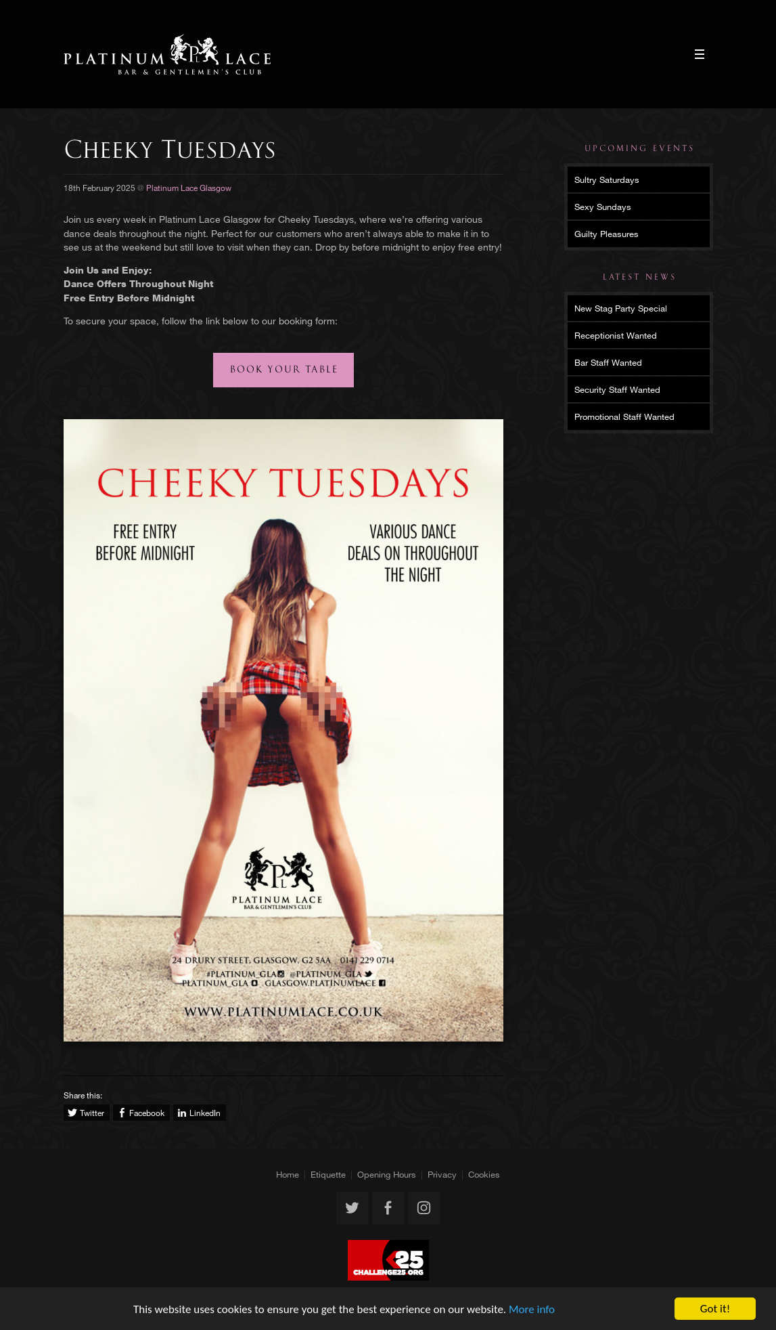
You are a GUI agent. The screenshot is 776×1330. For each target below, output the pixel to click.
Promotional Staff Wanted (624, 416)
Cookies (484, 1174)
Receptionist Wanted (615, 335)
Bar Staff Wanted (608, 362)
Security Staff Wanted (617, 389)
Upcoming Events (640, 148)
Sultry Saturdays (606, 179)
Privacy (442, 1174)
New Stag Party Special (620, 308)
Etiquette (328, 1174)
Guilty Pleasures (606, 233)
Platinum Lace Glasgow (167, 54)
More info (532, 1309)
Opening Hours (386, 1174)
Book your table (284, 369)
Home (287, 1174)
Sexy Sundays (602, 206)
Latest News (640, 277)
